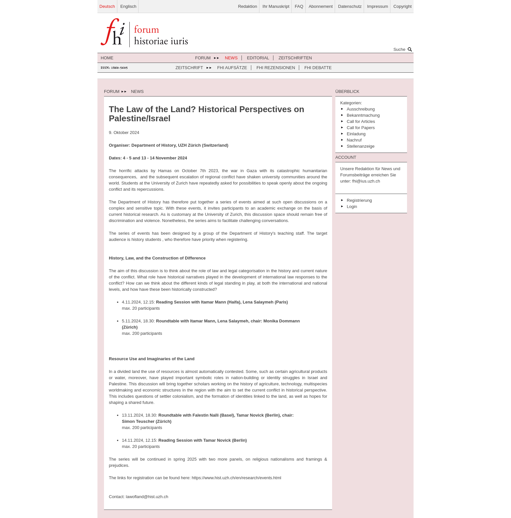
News (231, 57)
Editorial (258, 57)
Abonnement (321, 6)
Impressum (377, 6)
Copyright (402, 6)
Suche (403, 49)
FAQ (299, 6)
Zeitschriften (295, 57)
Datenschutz (350, 6)
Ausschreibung (361, 109)
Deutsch (107, 6)
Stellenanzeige (360, 146)
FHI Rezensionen (275, 67)
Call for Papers (361, 127)
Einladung (356, 133)
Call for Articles (361, 121)
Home (107, 57)
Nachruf (354, 140)
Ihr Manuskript (276, 6)
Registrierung (359, 200)
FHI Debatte (318, 67)
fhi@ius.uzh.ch (365, 181)
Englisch (128, 6)
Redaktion (247, 6)
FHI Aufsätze (232, 67)
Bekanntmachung (363, 115)
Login (352, 206)
